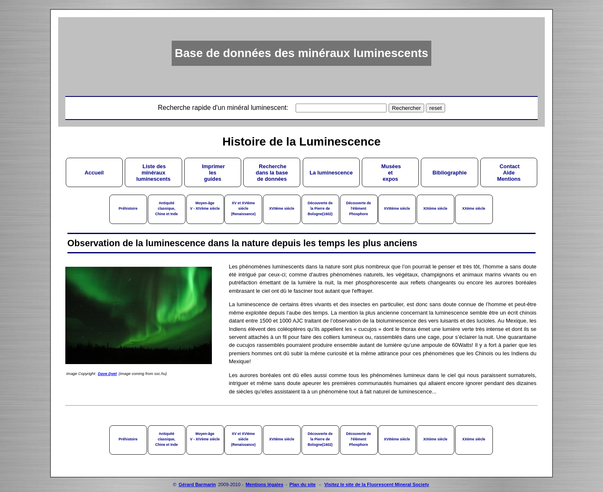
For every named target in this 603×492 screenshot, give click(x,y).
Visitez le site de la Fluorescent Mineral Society (376, 484)
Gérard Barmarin (197, 484)
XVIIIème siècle (397, 208)
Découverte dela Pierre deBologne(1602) (320, 208)
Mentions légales (264, 484)
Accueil (94, 172)
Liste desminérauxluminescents (153, 172)
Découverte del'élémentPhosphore (358, 208)
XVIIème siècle (281, 208)
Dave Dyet (107, 374)
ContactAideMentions (509, 172)
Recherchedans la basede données (272, 172)
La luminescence (331, 172)
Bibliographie (450, 172)
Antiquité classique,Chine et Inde (166, 208)
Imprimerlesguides (213, 172)
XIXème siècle (435, 208)
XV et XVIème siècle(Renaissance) (243, 208)
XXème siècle (473, 208)
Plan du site (302, 484)
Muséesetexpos (390, 172)
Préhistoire (128, 208)
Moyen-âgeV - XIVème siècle (205, 206)
